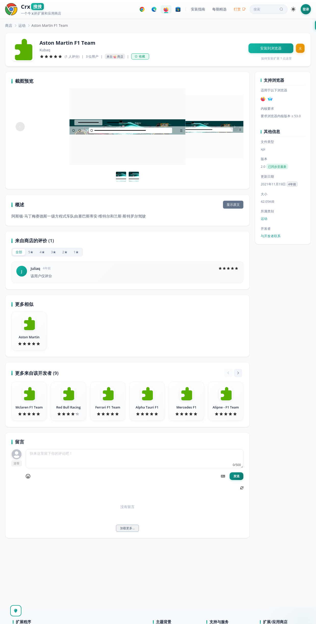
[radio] (18, 252)
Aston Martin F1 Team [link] (49, 25)
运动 (21, 25)
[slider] (51, 56)
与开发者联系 (271, 236)
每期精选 (219, 9)
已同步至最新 (277, 166)
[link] (8, 25)
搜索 (269, 9)
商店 (8, 25)
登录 (305, 9)
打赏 (240, 9)
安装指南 (198, 9)
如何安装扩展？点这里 (276, 58)
